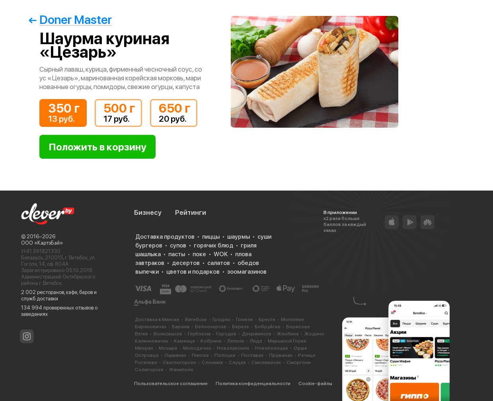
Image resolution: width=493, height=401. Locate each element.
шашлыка (148, 254)
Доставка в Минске (157, 319)
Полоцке (225, 355)
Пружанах (280, 355)
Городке (226, 334)
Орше (300, 348)
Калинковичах (151, 341)
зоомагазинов (247, 271)
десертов (186, 263)
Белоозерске (210, 326)
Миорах (144, 348)
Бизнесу (148, 212)
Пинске (200, 355)
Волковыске (168, 334)
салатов (218, 263)
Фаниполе (181, 369)
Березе (240, 326)
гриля (249, 245)
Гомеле (244, 319)
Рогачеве (146, 362)
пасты (176, 254)
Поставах (252, 355)
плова (243, 254)
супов (178, 245)
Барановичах (150, 326)
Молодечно (197, 348)
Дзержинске (256, 334)
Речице (307, 355)
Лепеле (235, 341)
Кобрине (211, 341)
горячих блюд (213, 245)
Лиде (256, 341)
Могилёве (292, 319)
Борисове (298, 326)
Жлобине (288, 334)
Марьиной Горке (287, 341)
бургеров (148, 245)
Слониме (212, 362)
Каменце (184, 341)
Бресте (267, 319)
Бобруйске (268, 326)
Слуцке (237, 362)
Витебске (196, 319)
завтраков (149, 263)
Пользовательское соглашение (171, 383)
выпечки (147, 271)
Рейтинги (190, 212)
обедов (248, 263)
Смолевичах (266, 362)
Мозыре (168, 348)
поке (199, 254)
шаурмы (238, 236)
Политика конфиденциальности (253, 383)
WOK (221, 254)
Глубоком (199, 334)
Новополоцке (271, 348)
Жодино (314, 334)
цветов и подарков (193, 271)
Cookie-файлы (315, 383)
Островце (147, 355)
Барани (180, 326)
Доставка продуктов (165, 236)
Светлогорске (179, 362)
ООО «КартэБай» (42, 243)
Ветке (141, 334)
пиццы (211, 236)
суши (264, 236)
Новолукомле (233, 348)
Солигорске (149, 369)
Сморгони (298, 362)
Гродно (221, 319)
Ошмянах (175, 355)
